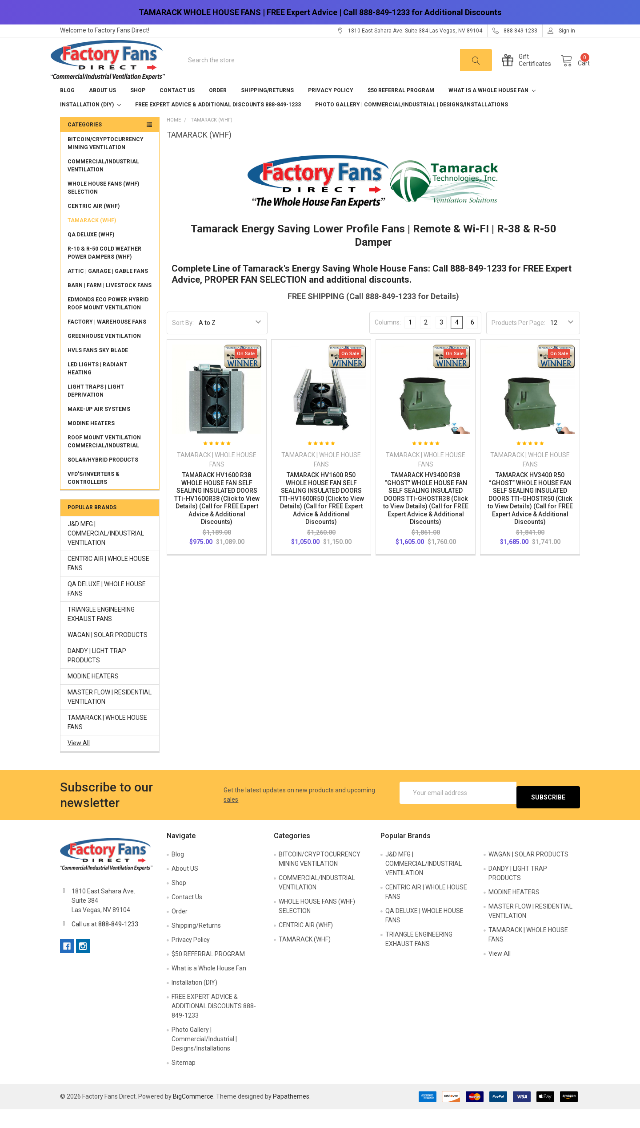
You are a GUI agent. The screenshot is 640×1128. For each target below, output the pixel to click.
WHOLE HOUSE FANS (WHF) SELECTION (103, 206)
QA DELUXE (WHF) (91, 253)
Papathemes (291, 1115)
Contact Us (177, 109)
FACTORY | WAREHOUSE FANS (107, 340)
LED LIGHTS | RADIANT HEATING (97, 387)
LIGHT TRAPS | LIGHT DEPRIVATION (96, 409)
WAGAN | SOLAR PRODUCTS (108, 653)
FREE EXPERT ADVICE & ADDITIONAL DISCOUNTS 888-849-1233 (218, 123)
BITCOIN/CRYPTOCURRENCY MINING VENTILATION (106, 162)
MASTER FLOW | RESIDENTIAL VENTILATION (110, 715)
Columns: (388, 341)
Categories (85, 143)
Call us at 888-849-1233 (105, 942)
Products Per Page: (518, 341)
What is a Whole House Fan (492, 109)
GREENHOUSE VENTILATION (104, 355)
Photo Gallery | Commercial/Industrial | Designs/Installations (411, 123)
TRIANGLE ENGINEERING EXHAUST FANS (101, 633)
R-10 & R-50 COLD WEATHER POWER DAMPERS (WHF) (104, 271)
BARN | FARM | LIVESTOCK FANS (110, 304)
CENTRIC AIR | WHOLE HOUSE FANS (108, 582)
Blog (67, 109)
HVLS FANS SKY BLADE (98, 369)
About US (102, 109)
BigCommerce (193, 1115)
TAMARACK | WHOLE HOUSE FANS (107, 741)
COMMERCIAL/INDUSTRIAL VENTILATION (103, 184)
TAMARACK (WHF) (92, 239)
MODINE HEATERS (91, 442)
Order (218, 109)
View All (79, 761)
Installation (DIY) (90, 123)
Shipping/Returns (267, 109)
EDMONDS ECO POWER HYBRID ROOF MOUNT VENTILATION (108, 322)
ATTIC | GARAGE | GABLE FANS (108, 290)
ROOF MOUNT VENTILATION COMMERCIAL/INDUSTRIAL (104, 460)
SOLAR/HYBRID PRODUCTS (103, 478)
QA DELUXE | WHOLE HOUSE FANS (107, 607)
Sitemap (184, 1081)
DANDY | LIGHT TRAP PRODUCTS (97, 674)
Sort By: (183, 341)
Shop (137, 109)
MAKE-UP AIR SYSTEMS (99, 428)
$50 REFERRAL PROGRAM (401, 109)
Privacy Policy (330, 109)
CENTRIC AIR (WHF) (94, 225)
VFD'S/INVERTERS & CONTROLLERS (94, 497)
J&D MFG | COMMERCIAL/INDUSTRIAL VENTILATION (106, 552)
